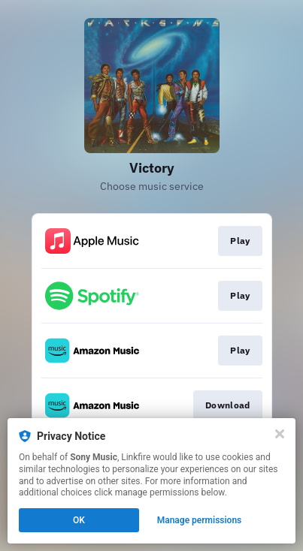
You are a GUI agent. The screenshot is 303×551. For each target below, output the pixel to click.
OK (79, 520)
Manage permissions (199, 520)
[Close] (280, 434)
